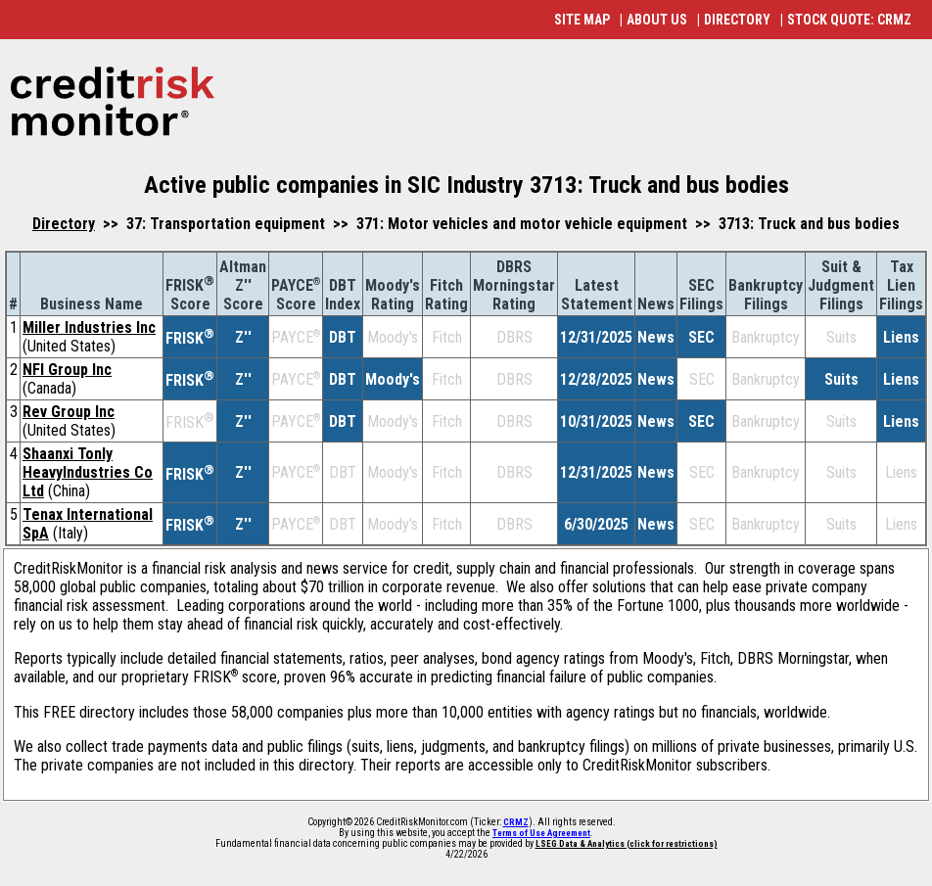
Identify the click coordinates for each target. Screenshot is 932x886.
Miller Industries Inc (89, 327)
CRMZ (516, 822)
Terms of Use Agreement (541, 833)
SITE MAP (582, 19)
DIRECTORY (737, 19)
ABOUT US (657, 19)
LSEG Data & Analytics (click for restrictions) (627, 844)
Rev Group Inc (69, 411)
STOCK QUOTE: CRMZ (849, 19)
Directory (63, 223)
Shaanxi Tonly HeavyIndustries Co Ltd (88, 472)
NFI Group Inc (67, 369)
